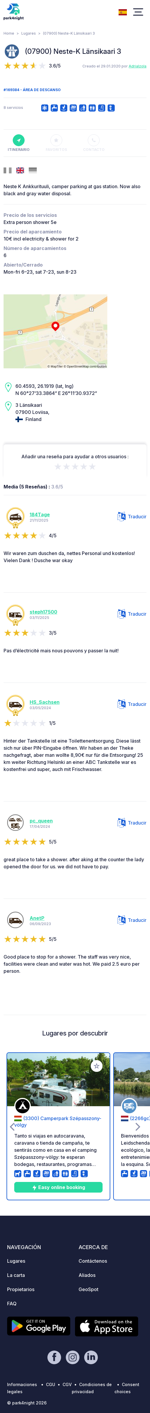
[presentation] (12, 1126)
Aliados (87, 1275)
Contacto (94, 143)
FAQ (12, 1303)
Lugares (28, 33)
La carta (16, 1275)
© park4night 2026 (27, 1402)
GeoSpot (88, 1289)
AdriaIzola (137, 66)
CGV (67, 1384)
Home (9, 33)
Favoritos (56, 143)
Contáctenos (93, 1261)
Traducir (131, 516)
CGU (50, 1384)
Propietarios (20, 1289)
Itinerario (19, 143)
